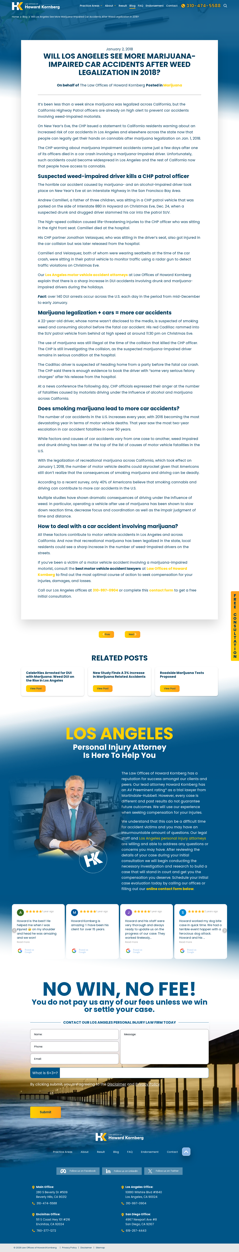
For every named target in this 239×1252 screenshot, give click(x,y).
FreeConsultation (235, 626)
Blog (132, 6)
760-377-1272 (46, 1231)
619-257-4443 (136, 1231)
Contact (172, 6)
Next (132, 634)
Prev (106, 634)
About (109, 6)
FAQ (140, 6)
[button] (224, 930)
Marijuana (172, 85)
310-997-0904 (136, 1203)
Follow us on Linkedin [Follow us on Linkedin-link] (122, 1171)
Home (15, 16)
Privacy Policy (147, 1084)
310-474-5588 (47, 1203)
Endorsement (155, 6)
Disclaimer (116, 1084)
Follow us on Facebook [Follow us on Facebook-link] (78, 1171)
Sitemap (100, 1247)
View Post (36, 688)
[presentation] (55, 1096)
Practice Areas (89, 6)
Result (123, 6)
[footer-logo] (119, 1137)
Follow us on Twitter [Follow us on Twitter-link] (163, 1171)
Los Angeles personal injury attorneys (172, 838)
